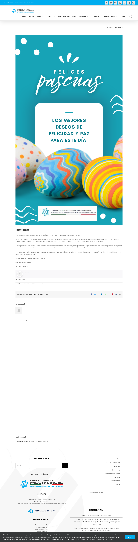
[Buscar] (65, 465)
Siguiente (117, 27)
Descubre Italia (41, 527)
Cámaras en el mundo (41, 529)
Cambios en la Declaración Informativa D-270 (96, 515)
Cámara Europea (41, 532)
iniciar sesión (24, 441)
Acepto (130, 537)
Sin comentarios (41, 284)
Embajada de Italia (41, 525)
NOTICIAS (33, 284)
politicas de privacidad (96, 492)
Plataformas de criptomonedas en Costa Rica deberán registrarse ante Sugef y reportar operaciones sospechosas (96, 529)
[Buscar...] (38, 465)
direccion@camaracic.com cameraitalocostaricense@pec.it (18, 2)
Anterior (110, 27)
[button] (130, 16)
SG (28, 272)
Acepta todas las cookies (105, 539)
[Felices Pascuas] (69, 130)
